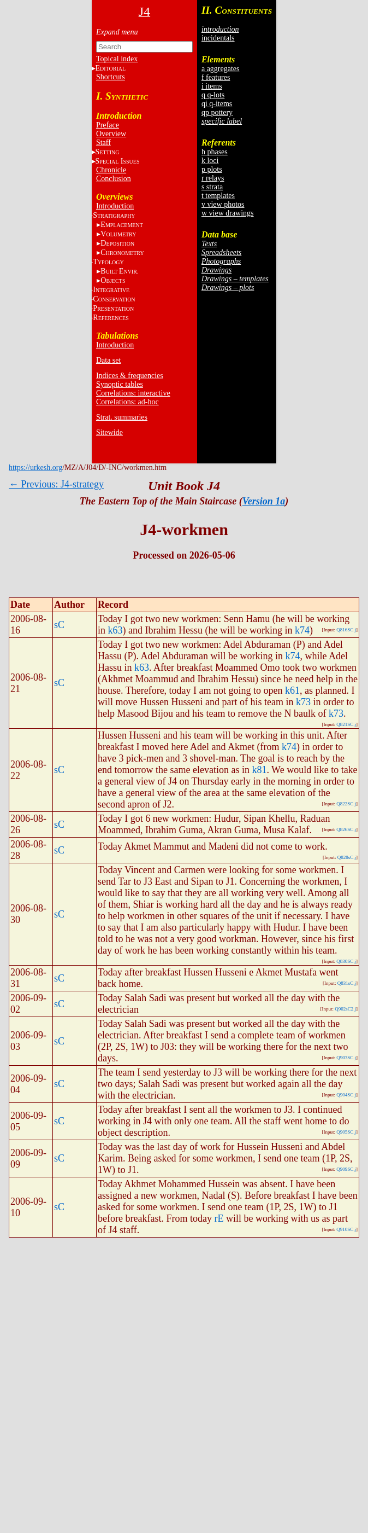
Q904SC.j (346, 1095)
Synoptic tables (119, 384)
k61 (292, 690)
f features (215, 77)
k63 (115, 630)
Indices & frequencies (129, 375)
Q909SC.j (346, 1169)
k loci (210, 160)
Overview (111, 134)
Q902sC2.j (345, 1009)
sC (59, 624)
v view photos (223, 204)
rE (218, 1218)
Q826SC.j (346, 829)
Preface (107, 125)
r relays (212, 178)
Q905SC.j (346, 1132)
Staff (103, 142)
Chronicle (111, 170)
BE (119, 271)
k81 (259, 769)
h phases (214, 152)
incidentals (218, 38)
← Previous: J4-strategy (56, 484)
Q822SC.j (346, 803)
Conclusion (113, 179)
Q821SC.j (346, 724)
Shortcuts (110, 77)
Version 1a (264, 501)
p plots (211, 169)
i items (211, 86)
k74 (302, 630)
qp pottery (217, 112)
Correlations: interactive (133, 393)
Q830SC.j (346, 961)
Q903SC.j (346, 1057)
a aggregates (220, 69)
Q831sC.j (346, 983)
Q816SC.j (346, 629)
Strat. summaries (121, 417)
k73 (303, 701)
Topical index (117, 59)
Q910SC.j (346, 1229)
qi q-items (216, 104)
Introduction (115, 206)
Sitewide (109, 432)
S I (118, 161)
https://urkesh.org (35, 467)
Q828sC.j (346, 857)
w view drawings (227, 213)
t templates (218, 195)
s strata (212, 187)
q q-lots (212, 95)
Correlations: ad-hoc (127, 402)
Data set (108, 360)
